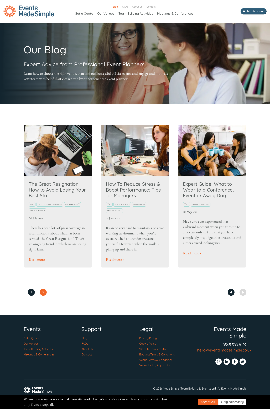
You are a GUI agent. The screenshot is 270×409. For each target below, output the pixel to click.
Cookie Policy (147, 343)
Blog (115, 6)
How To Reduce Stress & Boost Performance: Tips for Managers (133, 189)
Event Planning (200, 204)
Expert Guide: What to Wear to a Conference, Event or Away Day (208, 189)
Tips (32, 204)
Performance (37, 210)
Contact (151, 6)
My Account (253, 11)
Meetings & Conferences (175, 13)
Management (72, 204)
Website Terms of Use (153, 349)
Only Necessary (232, 402)
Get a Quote (84, 13)
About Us (137, 6)
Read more (37, 259)
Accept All (208, 402)
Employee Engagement (50, 204)
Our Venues (105, 13)
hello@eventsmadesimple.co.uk (224, 350)
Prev (231, 292)
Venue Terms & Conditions (156, 360)
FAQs (125, 6)
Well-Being (139, 204)
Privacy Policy (148, 338)
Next (243, 292)
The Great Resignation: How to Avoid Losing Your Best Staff (57, 189)
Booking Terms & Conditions (157, 354)
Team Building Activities (135, 13)
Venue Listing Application (155, 365)
